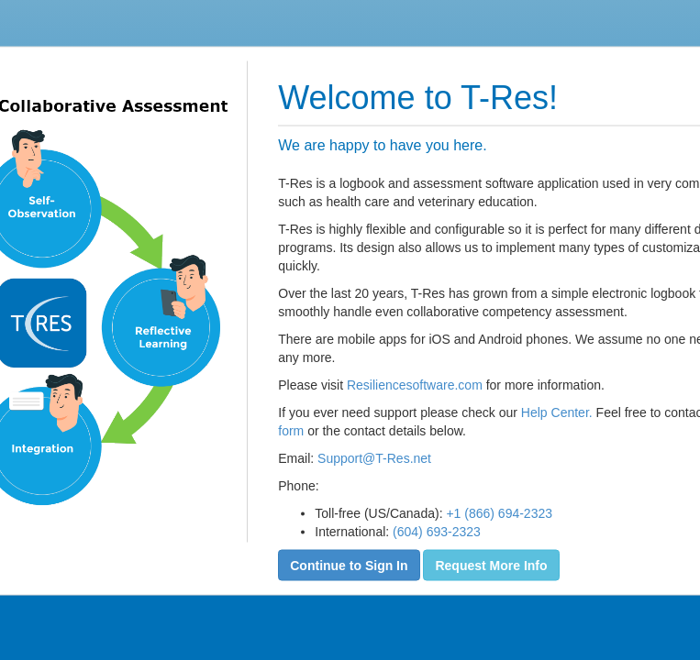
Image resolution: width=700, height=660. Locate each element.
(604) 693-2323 (437, 530)
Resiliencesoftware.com (415, 384)
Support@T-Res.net (374, 457)
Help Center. (557, 411)
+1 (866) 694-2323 (499, 512)
